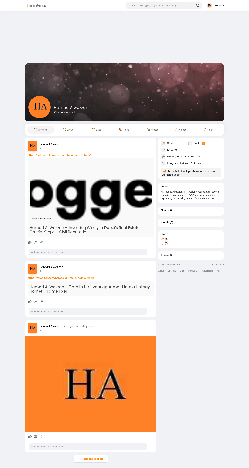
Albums (165, 210)
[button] (164, 5)
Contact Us (193, 271)
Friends (165, 222)
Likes (163, 234)
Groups (165, 255)
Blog (182, 271)
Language (218, 265)
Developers (207, 271)
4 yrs (42, 148)
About (161, 271)
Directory (172, 271)
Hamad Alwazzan (71, 107)
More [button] (220, 271)
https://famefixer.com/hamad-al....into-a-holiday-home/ (62, 278)
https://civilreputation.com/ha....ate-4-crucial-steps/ (59, 155)
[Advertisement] (124, 38)
